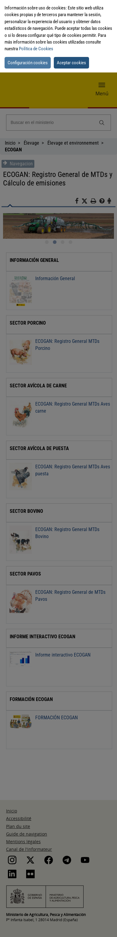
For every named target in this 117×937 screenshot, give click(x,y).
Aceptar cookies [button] (71, 62)
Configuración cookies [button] (28, 62)
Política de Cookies (36, 48)
